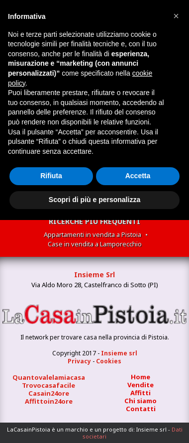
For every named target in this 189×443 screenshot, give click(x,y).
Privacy (79, 361)
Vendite (140, 384)
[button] (176, 16)
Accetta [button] (138, 176)
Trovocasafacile (48, 385)
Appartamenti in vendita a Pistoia (92, 234)
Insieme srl (119, 353)
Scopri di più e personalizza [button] (94, 200)
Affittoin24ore (49, 401)
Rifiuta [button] (51, 176)
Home (140, 376)
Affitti (140, 392)
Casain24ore (48, 393)
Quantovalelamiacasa (48, 377)
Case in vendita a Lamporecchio (95, 244)
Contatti (141, 408)
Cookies (108, 361)
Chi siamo (140, 400)
